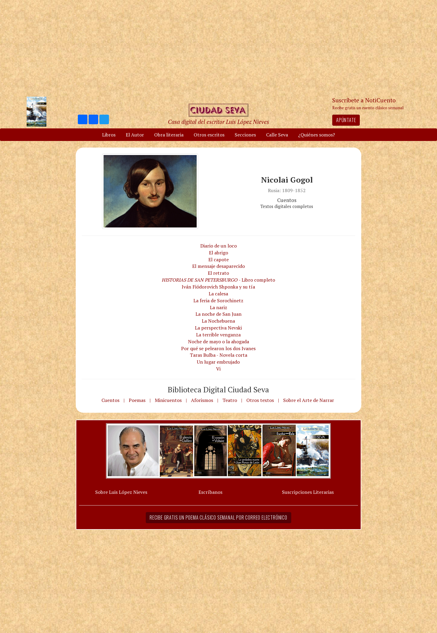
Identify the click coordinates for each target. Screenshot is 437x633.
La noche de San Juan (218, 314)
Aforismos (202, 400)
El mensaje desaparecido (218, 266)
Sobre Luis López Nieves (121, 492)
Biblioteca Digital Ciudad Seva (218, 389)
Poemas (137, 400)
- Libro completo (218, 280)
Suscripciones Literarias (308, 492)
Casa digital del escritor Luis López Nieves (218, 121)
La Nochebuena (218, 321)
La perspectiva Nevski (218, 327)
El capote (218, 259)
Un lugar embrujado (218, 362)
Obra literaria (168, 134)
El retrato (218, 273)
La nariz (218, 307)
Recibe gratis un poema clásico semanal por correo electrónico (218, 517)
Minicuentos (168, 400)
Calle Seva (277, 134)
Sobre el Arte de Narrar (308, 400)
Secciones (245, 134)
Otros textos (260, 400)
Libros (109, 134)
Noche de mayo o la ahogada (218, 341)
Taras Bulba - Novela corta (218, 355)
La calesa (218, 293)
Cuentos (110, 400)
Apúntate (346, 120)
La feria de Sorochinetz (218, 300)
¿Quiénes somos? (316, 134)
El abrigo (218, 252)
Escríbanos (210, 492)
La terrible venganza (218, 334)
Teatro (229, 400)
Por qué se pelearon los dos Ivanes (218, 348)
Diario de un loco (218, 245)
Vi (218, 368)
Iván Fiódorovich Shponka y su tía (218, 286)
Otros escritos (209, 134)
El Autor (135, 134)
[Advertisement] (218, 48)
